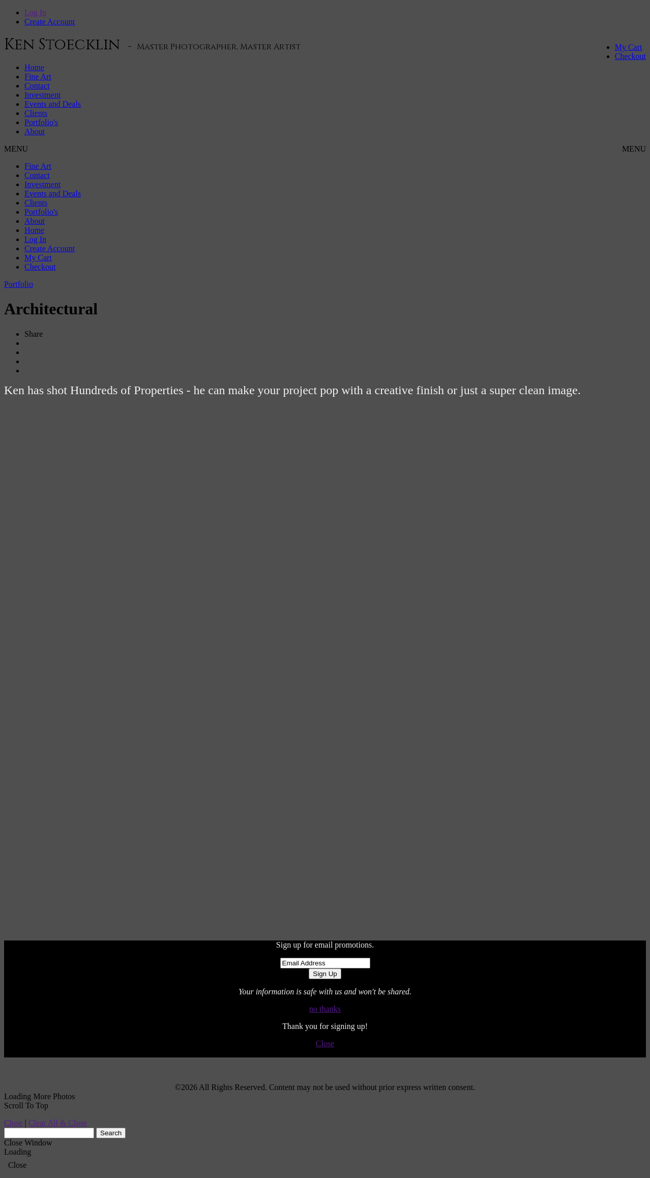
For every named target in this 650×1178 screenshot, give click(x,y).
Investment (42, 95)
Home (34, 67)
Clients (35, 113)
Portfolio (18, 284)
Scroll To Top (26, 1105)
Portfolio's (41, 122)
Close (325, 1043)
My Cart (628, 47)
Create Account (49, 21)
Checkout (630, 56)
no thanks (325, 1009)
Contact (37, 85)
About (34, 131)
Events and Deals (52, 104)
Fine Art (37, 76)
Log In (35, 12)
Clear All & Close (57, 1122)
